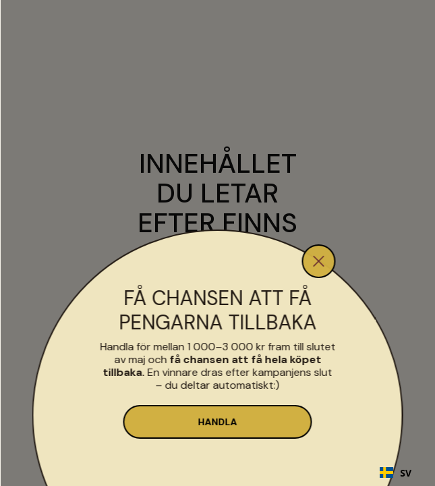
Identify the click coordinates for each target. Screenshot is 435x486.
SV (395, 472)
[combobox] (396, 472)
